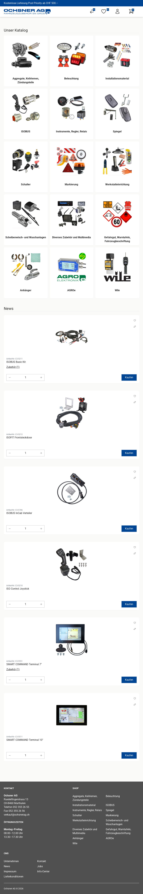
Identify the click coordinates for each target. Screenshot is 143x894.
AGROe (110, 838)
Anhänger (78, 838)
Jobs (40, 866)
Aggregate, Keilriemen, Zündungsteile (85, 798)
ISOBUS (110, 805)
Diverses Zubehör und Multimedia (85, 831)
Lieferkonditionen (13, 876)
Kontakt (41, 861)
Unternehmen (11, 861)
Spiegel (110, 810)
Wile (75, 843)
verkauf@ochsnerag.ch (17, 814)
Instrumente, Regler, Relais (87, 810)
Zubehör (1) (13, 367)
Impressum (10, 871)
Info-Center (43, 871)
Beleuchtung (113, 796)
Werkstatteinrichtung (84, 820)
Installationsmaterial (84, 805)
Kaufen (129, 377)
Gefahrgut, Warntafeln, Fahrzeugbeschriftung (118, 831)
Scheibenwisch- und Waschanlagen (117, 822)
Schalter (77, 815)
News (7, 866)
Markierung (112, 815)
